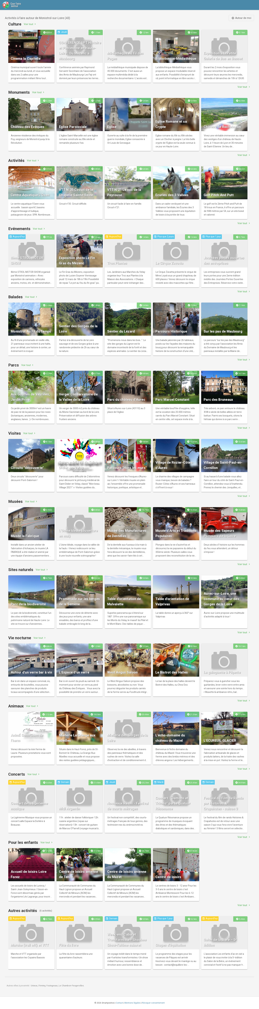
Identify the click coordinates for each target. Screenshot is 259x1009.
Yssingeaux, (52, 985)
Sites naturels (20, 569)
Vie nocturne (19, 638)
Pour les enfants (23, 842)
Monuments (19, 92)
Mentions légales (132, 1003)
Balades (15, 297)
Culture (14, 24)
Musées (15, 501)
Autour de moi (241, 18)
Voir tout (30, 24)
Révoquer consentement (153, 1003)
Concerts (16, 774)
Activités (16, 160)
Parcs (13, 365)
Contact (119, 1003)
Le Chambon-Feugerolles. (71, 985)
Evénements (19, 228)
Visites (14, 433)
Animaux (16, 706)
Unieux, (34, 985)
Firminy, (42, 985)
